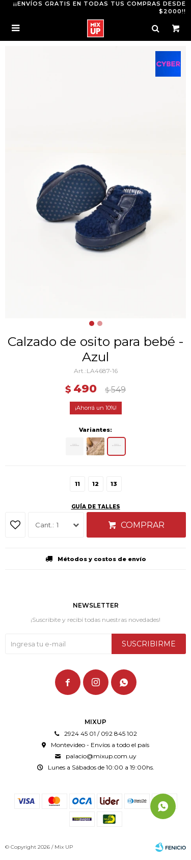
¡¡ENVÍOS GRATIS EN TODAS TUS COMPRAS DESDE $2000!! (99, 7)
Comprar (143, 525)
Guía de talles (95, 506)
